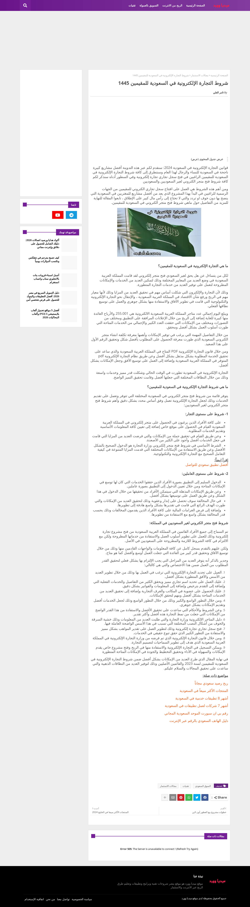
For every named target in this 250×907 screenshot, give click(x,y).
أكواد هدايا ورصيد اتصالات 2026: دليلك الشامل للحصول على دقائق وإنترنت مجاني (42, 243)
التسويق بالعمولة (148, 5)
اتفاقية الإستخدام (34, 899)
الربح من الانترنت (172, 5)
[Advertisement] (125, 40)
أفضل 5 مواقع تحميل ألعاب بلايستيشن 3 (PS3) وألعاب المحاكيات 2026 (45, 314)
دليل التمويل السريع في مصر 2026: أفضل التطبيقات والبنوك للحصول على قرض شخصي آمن (42, 296)
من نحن (50, 899)
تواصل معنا (63, 899)
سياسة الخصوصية (82, 899)
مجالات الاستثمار (199, 75)
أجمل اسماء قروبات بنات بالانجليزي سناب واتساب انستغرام (46, 278)
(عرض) (195, 159)
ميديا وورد (187, 898)
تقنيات (132, 5)
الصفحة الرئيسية (195, 5)
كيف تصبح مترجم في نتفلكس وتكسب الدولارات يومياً (44, 259)
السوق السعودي (203, 786)
